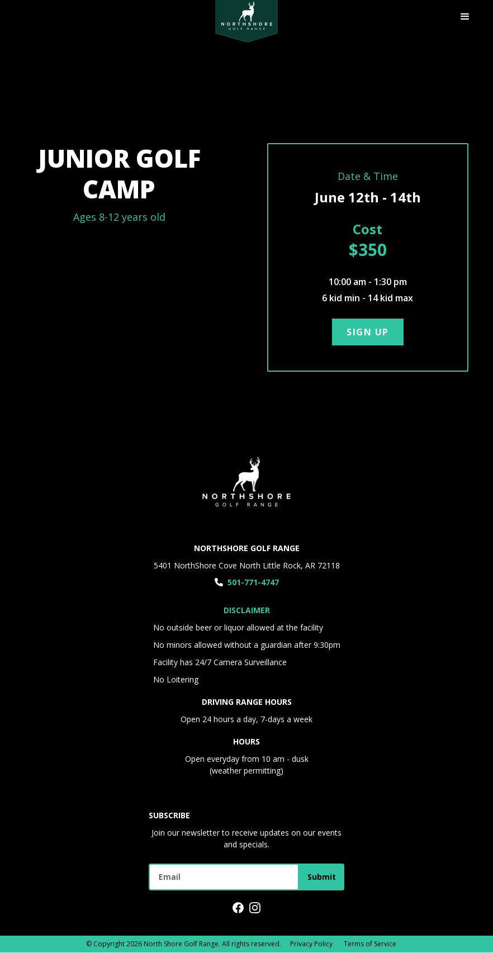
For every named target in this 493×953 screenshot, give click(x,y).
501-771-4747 (253, 582)
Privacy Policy (311, 944)
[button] (465, 17)
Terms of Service (370, 944)
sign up (368, 332)
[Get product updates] (224, 877)
